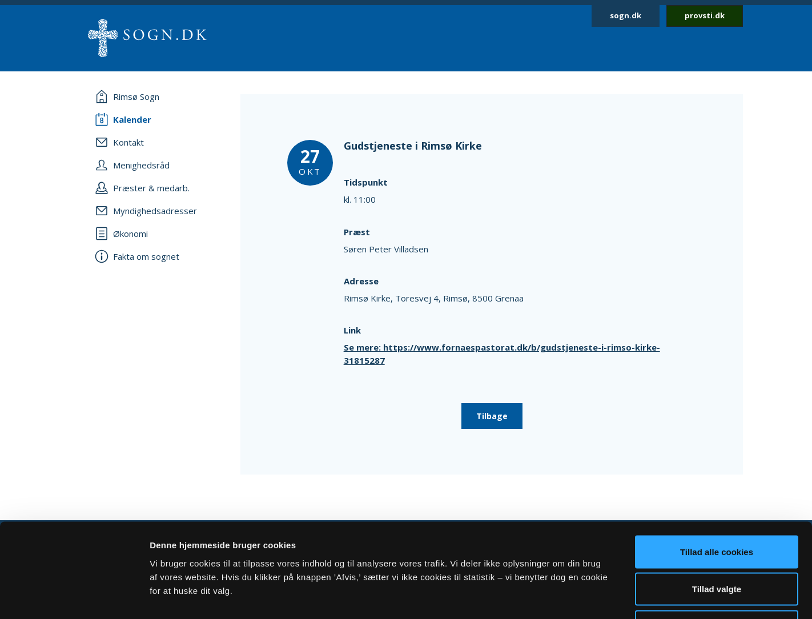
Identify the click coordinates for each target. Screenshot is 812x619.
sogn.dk (625, 15)
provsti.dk (705, 15)
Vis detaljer (593, 596)
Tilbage (492, 416)
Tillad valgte (716, 507)
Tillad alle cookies (716, 469)
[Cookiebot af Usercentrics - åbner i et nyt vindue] (74, 596)
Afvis (716, 544)
